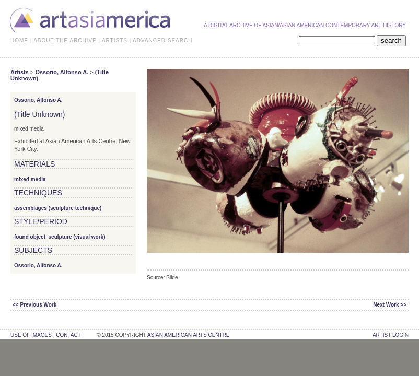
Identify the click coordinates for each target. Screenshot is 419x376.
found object (29, 237)
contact (68, 335)
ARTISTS (114, 40)
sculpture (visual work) (77, 237)
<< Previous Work (34, 305)
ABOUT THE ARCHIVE (65, 40)
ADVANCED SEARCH (162, 40)
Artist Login (391, 335)
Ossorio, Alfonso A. (61, 72)
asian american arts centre (188, 335)
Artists (19, 72)
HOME (19, 40)
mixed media (30, 179)
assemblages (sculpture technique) (57, 208)
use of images (31, 335)
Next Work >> (389, 305)
